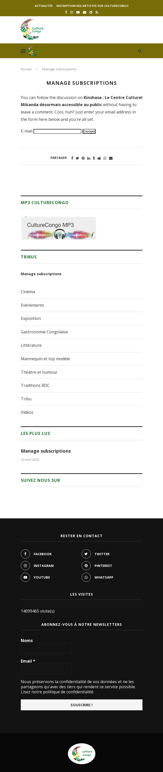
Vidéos (27, 412)
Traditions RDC (35, 385)
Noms (27, 640)
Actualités (44, 6)
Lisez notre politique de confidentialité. (57, 692)
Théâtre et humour (39, 372)
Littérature (31, 345)
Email (28, 661)
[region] (59, 228)
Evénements (32, 305)
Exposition (31, 318)
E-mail (26, 131)
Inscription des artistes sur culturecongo (92, 6)
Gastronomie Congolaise (44, 332)
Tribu (26, 399)
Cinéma (28, 291)
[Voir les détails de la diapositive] (59, 228)
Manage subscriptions (41, 273)
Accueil (26, 69)
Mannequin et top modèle (45, 359)
